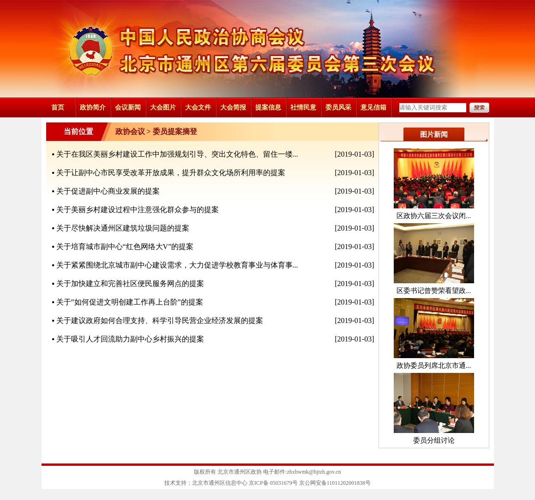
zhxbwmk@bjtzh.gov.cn (314, 472)
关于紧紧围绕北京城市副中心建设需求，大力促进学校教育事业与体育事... (177, 265)
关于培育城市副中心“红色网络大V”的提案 (125, 246)
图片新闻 (434, 134)
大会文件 (198, 107)
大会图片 (163, 107)
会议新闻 (128, 107)
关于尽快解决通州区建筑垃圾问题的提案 (122, 228)
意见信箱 (373, 107)
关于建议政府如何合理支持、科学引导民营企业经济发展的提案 (159, 320)
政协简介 (93, 107)
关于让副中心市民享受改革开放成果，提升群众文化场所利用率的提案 (170, 173)
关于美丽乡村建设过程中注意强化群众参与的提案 (137, 209)
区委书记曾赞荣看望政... (434, 290)
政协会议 (130, 131)
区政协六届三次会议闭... (434, 216)
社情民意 (303, 107)
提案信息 (268, 107)
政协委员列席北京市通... (434, 365)
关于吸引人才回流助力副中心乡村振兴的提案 (130, 339)
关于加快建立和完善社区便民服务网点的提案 (130, 283)
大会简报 (233, 107)
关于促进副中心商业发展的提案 (108, 191)
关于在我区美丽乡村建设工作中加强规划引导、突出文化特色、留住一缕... (177, 154)
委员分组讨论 (434, 440)
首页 (57, 107)
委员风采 (338, 107)
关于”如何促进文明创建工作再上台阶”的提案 (129, 302)
